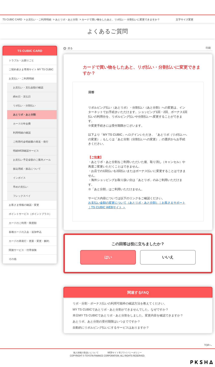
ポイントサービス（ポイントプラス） (30, 213)
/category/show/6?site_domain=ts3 (6, 232)
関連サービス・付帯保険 (23, 250)
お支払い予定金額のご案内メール (32, 159)
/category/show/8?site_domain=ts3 (6, 223)
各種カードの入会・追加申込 (25, 232)
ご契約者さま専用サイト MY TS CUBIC (31, 69)
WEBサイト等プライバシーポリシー (125, 352)
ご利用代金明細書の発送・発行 (30, 141)
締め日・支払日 (22, 96)
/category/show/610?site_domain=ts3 (6, 250)
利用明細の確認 (22, 132)
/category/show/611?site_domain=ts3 (6, 259)
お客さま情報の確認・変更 (24, 204)
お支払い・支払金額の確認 (28, 87)
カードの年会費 (22, 123)
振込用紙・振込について (27, 168)
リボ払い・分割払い (24, 105)
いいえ (167, 257)
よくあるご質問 (107, 31)
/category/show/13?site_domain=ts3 (6, 78)
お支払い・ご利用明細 (38, 19)
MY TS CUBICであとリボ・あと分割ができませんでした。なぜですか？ (120, 309)
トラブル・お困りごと (21, 60)
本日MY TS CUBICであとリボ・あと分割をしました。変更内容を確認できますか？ (128, 315)
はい (108, 257)
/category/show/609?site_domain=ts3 (6, 241)
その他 (12, 259)
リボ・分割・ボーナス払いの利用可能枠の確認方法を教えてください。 (120, 303)
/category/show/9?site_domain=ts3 (6, 205)
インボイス (19, 177)
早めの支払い (20, 186)
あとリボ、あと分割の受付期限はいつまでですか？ (106, 321)
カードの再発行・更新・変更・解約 (29, 241)
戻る (70, 48)
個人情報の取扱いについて (85, 352)
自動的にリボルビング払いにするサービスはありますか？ (111, 327)
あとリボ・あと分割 (66, 19)
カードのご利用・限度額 (23, 223)
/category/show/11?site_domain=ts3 (6, 60)
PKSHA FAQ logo (201, 362)
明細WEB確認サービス (26, 150)
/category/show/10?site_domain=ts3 (6, 69)
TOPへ (208, 345)
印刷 (208, 47)
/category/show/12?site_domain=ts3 (6, 214)
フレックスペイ (22, 195)
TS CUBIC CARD (12, 19)
